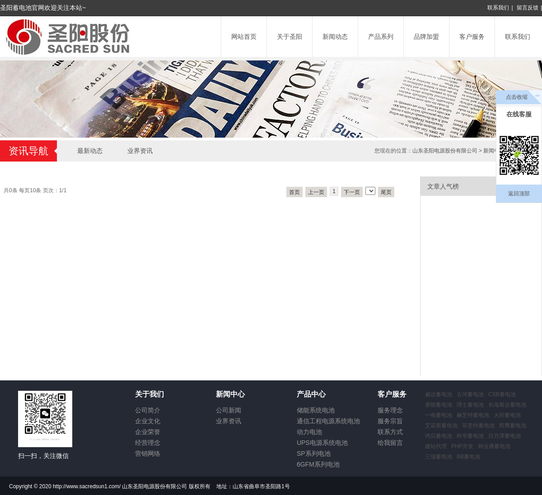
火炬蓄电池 (507, 415)
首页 (294, 192)
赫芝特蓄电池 (473, 415)
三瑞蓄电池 (438, 456)
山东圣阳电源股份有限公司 (444, 151)
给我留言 (390, 442)
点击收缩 (517, 97)
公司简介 (147, 410)
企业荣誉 (147, 431)
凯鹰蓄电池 (512, 425)
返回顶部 (519, 193)
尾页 (386, 192)
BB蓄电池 (468, 456)
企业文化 (147, 421)
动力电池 (309, 431)
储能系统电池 (316, 410)
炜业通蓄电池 (494, 446)
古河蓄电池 (470, 394)
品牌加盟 (426, 36)
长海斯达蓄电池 (507, 405)
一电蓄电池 (438, 415)
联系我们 (498, 8)
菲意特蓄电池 (478, 425)
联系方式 (390, 431)
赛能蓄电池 (438, 405)
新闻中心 (494, 151)
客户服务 (472, 36)
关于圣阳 (289, 36)
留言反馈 (527, 8)
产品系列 (380, 36)
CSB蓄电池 (502, 394)
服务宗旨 (390, 421)
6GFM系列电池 (318, 464)
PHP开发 (462, 446)
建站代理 (436, 446)
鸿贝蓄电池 (438, 436)
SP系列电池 (314, 453)
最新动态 (90, 150)
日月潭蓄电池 (504, 436)
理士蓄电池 (470, 405)
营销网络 (147, 453)
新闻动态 (335, 36)
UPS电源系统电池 (322, 442)
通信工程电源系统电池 (328, 421)
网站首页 (244, 36)
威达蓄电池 (438, 394)
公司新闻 (228, 410)
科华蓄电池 (470, 436)
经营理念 (147, 442)
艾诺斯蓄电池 (441, 425)
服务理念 (390, 410)
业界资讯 (140, 150)
